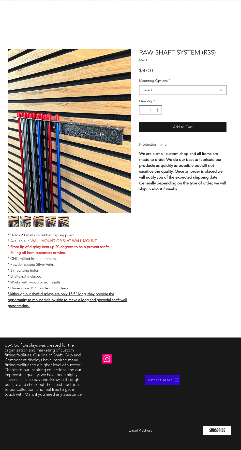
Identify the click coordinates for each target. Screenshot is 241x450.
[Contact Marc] (162, 380)
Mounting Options (154, 80)
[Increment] (158, 110)
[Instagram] (107, 359)
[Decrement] (143, 110)
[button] (194, 20)
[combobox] (182, 90)
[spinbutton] (150, 110)
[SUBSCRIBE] (217, 430)
